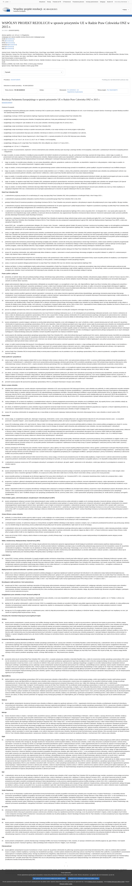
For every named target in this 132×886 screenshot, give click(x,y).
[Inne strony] (122, 2)
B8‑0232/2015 (12, 44)
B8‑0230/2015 (9, 41)
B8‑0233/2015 (9, 46)
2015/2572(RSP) (15, 79)
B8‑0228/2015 (10, 39)
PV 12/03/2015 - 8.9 (73, 90)
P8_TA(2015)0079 (112, 90)
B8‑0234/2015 (9, 48)
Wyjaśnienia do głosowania (75, 92)
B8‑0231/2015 (10, 42)
